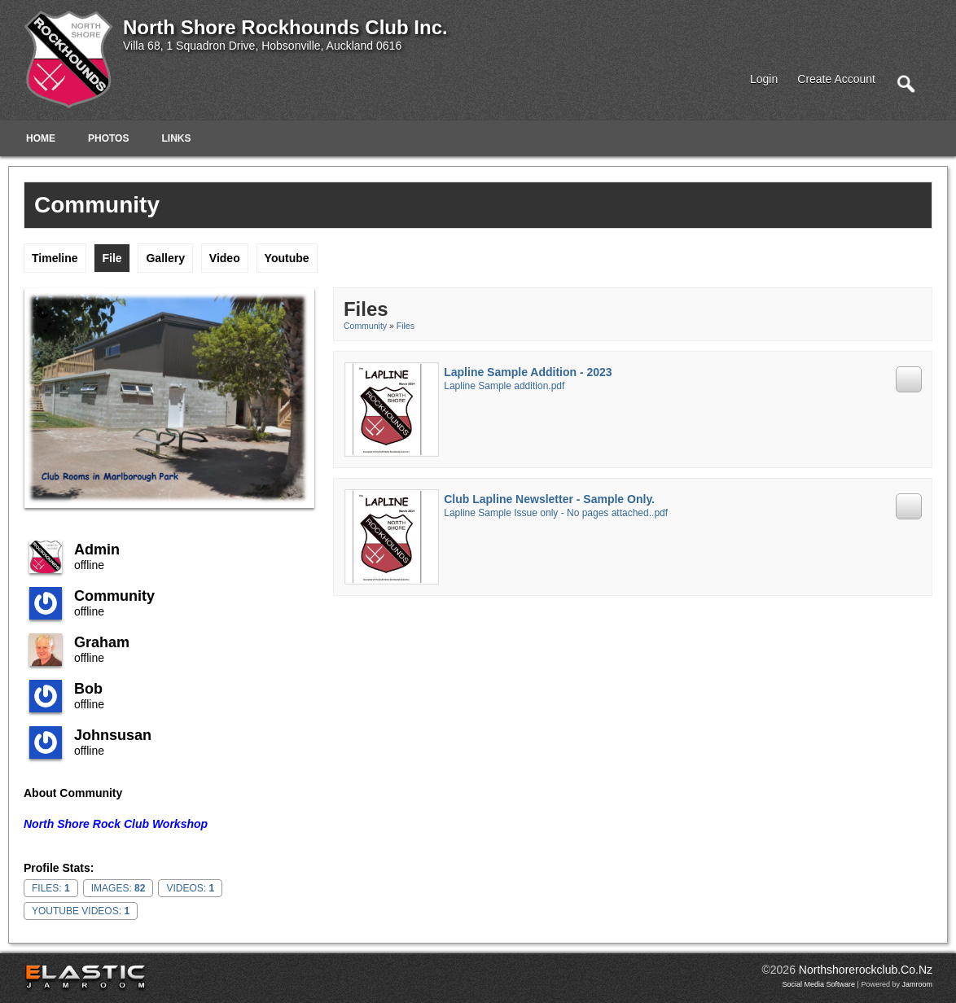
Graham (101, 642)
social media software (819, 984)
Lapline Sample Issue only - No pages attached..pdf (556, 513)
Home (40, 138)
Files (405, 326)
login (764, 78)
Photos (108, 138)
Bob (88, 689)
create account (836, 78)
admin (97, 549)
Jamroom (916, 984)
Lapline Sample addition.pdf (504, 386)
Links (176, 138)
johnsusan (112, 735)
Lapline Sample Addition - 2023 (528, 372)
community (114, 596)
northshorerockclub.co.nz (865, 969)
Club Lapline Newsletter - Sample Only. (549, 499)
